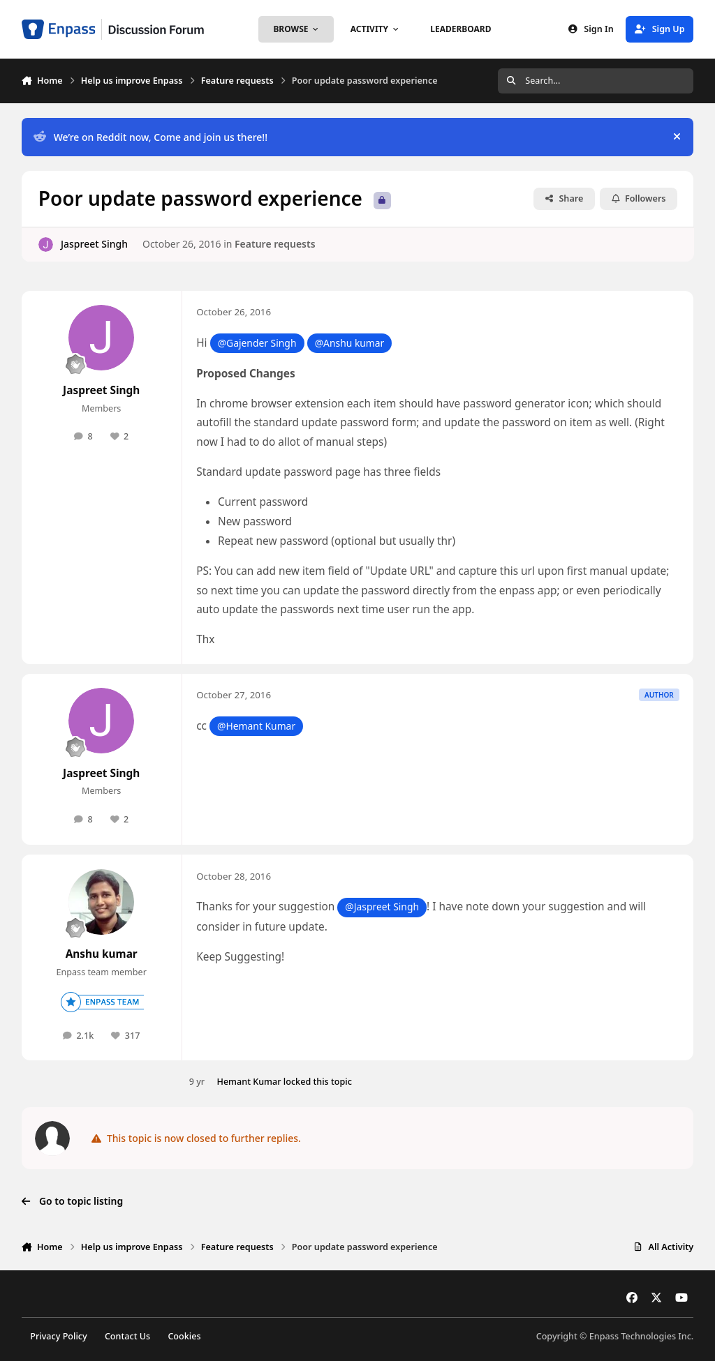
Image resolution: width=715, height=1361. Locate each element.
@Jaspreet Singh (382, 906)
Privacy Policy (58, 1336)
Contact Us (127, 1336)
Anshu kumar (102, 954)
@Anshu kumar (350, 342)
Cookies (184, 1336)
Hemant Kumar (248, 1082)
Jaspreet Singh (94, 243)
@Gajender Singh (257, 342)
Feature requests (275, 243)
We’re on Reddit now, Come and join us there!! (150, 137)
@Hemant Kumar (256, 725)
